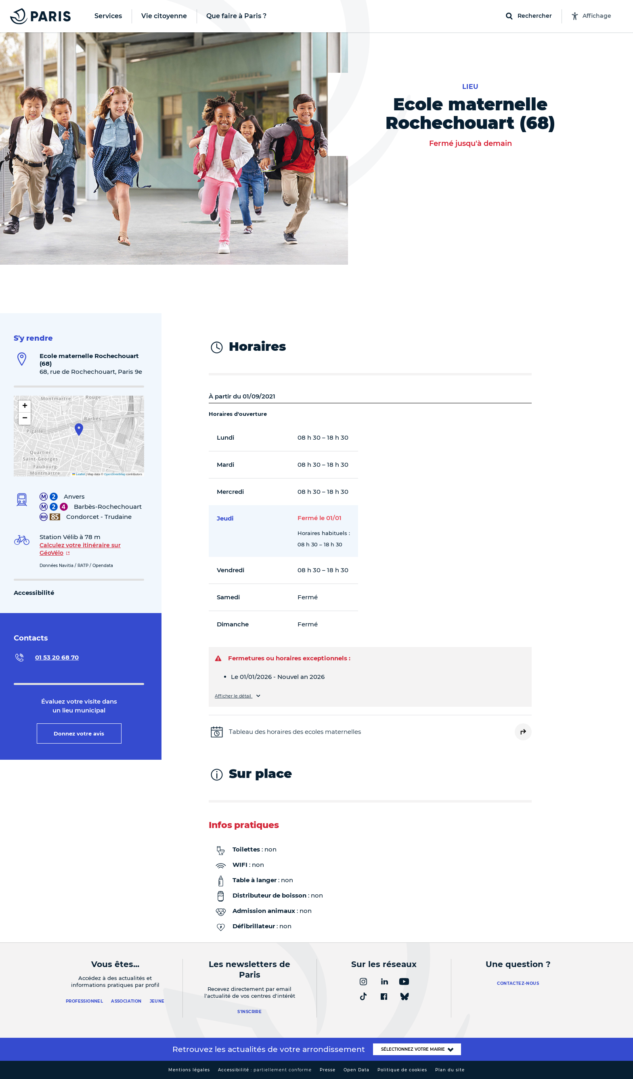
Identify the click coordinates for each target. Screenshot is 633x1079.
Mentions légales (189, 1070)
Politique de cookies (402, 1070)
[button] (79, 429)
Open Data (356, 1070)
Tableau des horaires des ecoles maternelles (295, 731)
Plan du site (450, 1070)
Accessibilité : (265, 1070)
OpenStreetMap (115, 474)
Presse (327, 1070)
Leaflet (78, 474)
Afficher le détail (233, 696)
